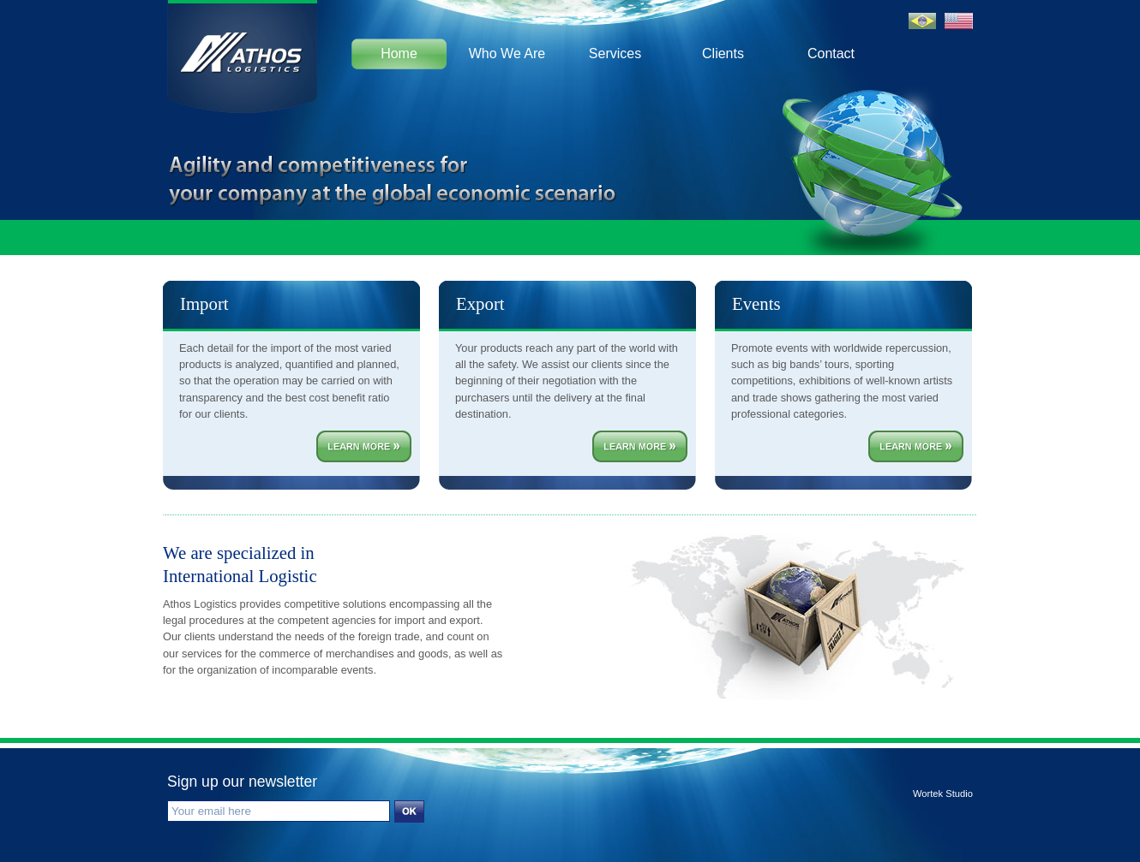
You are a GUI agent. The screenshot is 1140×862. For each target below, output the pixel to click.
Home (399, 53)
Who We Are (507, 53)
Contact (831, 53)
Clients (723, 53)
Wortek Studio (943, 794)
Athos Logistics (242, 51)
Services (615, 53)
